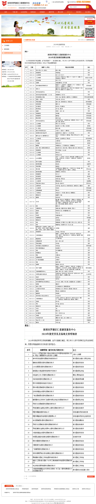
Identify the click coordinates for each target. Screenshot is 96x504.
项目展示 (78, 12)
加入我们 (87, 12)
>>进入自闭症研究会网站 (57, 2)
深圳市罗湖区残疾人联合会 (12, 489)
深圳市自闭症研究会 (46, 489)
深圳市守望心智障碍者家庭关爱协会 (21, 492)
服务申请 (51, 12)
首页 (5, 12)
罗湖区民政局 (25, 489)
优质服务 (42, 12)
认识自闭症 (24, 12)
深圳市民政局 (35, 489)
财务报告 (12, 49)
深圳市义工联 (75, 489)
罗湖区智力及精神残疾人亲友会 (61, 489)
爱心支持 (60, 12)
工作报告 (12, 45)
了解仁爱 (14, 12)
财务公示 (69, 12)
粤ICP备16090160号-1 (59, 503)
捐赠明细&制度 (12, 53)
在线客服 (90, 26)
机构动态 (33, 12)
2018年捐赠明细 (32, 476)
